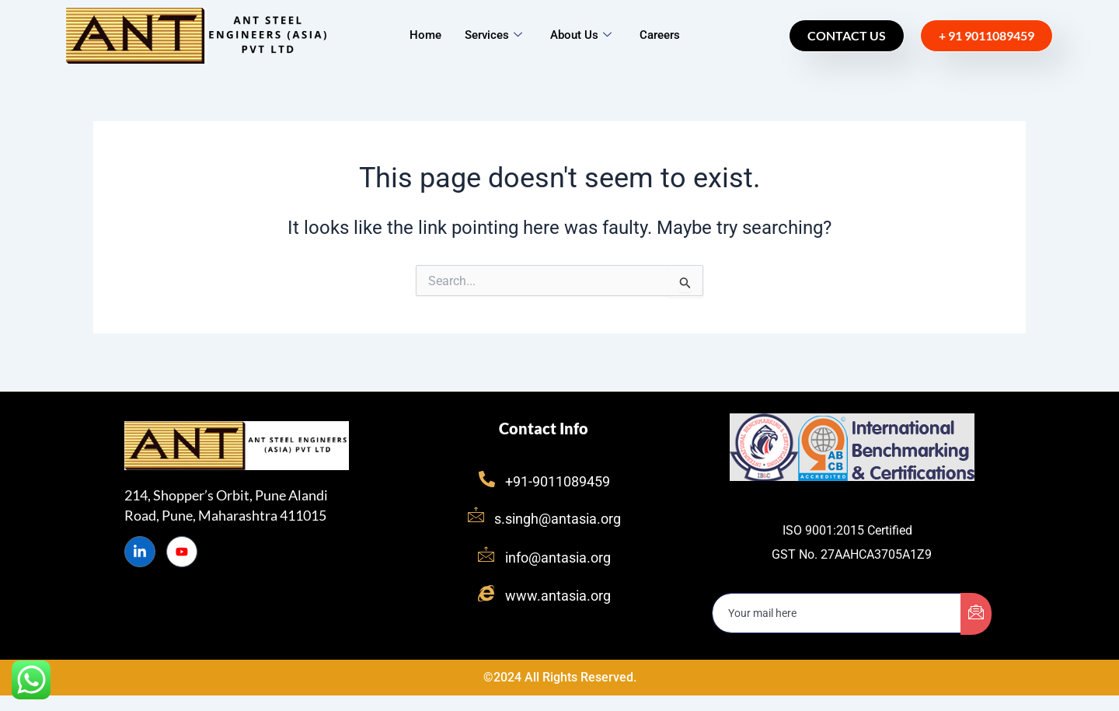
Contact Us (846, 35)
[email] (837, 613)
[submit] (976, 614)
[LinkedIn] (139, 551)
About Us (581, 35)
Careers (660, 35)
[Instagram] (181, 551)
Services (493, 35)
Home (425, 35)
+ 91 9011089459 (986, 35)
